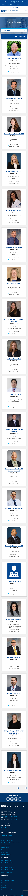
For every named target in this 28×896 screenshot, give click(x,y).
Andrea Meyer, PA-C (14, 355)
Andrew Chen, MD (14, 391)
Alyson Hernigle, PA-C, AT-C (14, 130)
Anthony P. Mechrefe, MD (14, 505)
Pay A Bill (10, 4)
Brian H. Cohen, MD (14, 690)
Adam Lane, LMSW (14, 54)
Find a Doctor (4, 874)
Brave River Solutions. (19, 892)
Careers (3, 4)
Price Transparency (5, 841)
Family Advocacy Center (7, 868)
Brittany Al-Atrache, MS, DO (14, 767)
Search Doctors (14, 26)
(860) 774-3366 (13, 812)
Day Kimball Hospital (6, 856)
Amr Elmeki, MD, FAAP (14, 244)
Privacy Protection (5, 843)
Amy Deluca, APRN (14, 280)
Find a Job (3, 881)
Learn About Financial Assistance (9, 886)
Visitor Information (5, 846)
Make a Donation (5, 879)
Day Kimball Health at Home (8, 866)
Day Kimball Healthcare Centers (8, 861)
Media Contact (4, 848)
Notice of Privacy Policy (6, 834)
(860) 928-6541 (5, 812)
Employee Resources (6, 850)
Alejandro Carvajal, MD (14, 94)
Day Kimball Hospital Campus (8, 859)
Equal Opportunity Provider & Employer (10, 839)
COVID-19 (17, 4)
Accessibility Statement (6, 831)
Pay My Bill (3, 883)
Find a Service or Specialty (7, 876)
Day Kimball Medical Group (7, 863)
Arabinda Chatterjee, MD (14, 542)
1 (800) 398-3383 (14, 815)
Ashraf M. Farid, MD (14, 654)
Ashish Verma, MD (14, 578)
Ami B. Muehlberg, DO (14, 167)
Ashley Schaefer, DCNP (14, 615)
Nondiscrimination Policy (7, 836)
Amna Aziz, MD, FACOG (14, 206)
